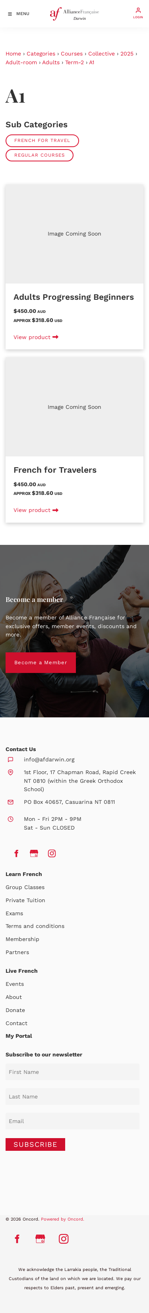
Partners (17, 952)
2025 (127, 53)
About (14, 997)
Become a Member (32, 656)
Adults (51, 62)
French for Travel (42, 140)
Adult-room (21, 62)
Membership (22, 939)
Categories (41, 53)
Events (15, 984)
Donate (15, 1010)
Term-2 (74, 62)
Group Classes (25, 887)
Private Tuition (25, 900)
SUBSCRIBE (35, 1144)
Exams (14, 913)
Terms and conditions (35, 926)
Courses (72, 53)
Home (13, 53)
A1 (91, 62)
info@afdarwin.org (49, 759)
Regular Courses (39, 155)
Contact (16, 1023)
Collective (101, 53)
